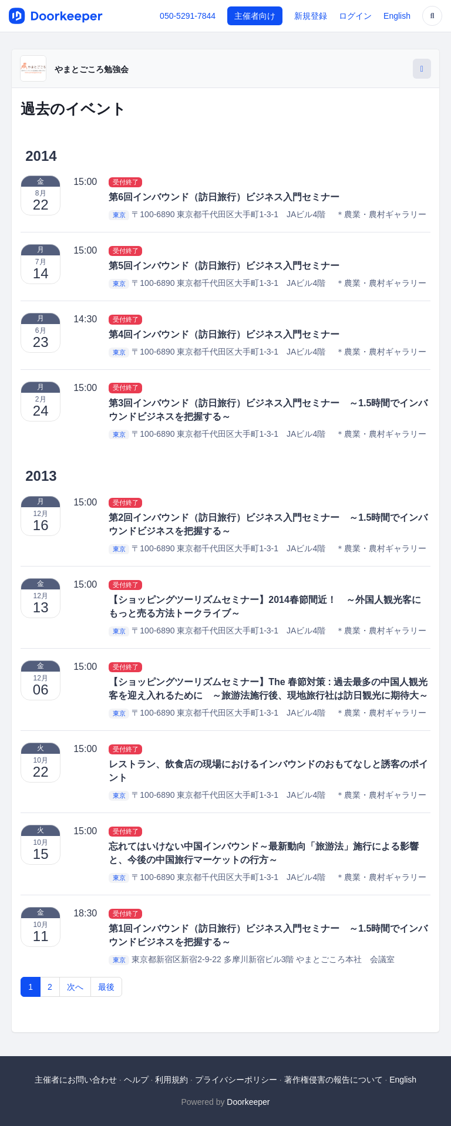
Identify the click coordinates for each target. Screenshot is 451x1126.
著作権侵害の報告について (333, 1079)
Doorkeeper (248, 1102)
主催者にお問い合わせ (76, 1079)
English (396, 16)
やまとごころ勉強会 (92, 69)
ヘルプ (136, 1079)
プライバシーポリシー (236, 1079)
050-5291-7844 (188, 16)
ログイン (355, 16)
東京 (119, 214)
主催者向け (254, 16)
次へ (75, 987)
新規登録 (310, 16)
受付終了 (126, 182)
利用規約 (171, 1079)
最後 (106, 987)
